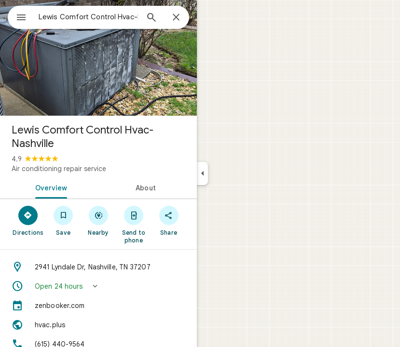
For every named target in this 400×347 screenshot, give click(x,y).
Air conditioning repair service (59, 168)
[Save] (63, 220)
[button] (98, 286)
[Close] (176, 18)
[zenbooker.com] (98, 305)
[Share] (168, 220)
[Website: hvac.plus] (98, 324)
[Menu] (21, 18)
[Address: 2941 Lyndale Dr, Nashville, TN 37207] (98, 267)
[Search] (151, 18)
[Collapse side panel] (202, 173)
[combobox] (88, 17)
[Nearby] (98, 220)
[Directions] (28, 220)
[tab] (49, 187)
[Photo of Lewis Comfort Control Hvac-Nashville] (98, 58)
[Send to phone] (133, 224)
